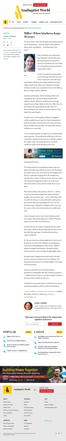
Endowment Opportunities (51, 407)
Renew (30, 5)
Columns (6, 33)
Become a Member (40, 5)
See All (28, 332)
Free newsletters (28, 423)
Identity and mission (8, 405)
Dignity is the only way (13, 336)
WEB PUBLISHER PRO (11, 434)
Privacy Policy (22, 433)
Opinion (26, 22)
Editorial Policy (6, 407)
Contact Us (34, 433)
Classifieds (26, 429)
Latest (19, 22)
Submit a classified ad (8, 426)
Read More (37, 310)
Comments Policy (28, 433)
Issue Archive (27, 415)
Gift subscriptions (28, 410)
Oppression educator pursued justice (49, 342)
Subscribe (25, 5)
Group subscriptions (29, 407)
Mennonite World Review (32, 28)
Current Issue (43, 22)
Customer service (28, 413)
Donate (46, 402)
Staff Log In (48, 421)
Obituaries (26, 426)
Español (34, 22)
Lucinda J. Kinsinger (9, 36)
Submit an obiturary (8, 429)
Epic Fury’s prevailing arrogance (16, 340)
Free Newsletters (56, 22)
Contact (5, 415)
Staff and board (7, 402)
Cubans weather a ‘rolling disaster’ (17, 351)
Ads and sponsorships (8, 423)
